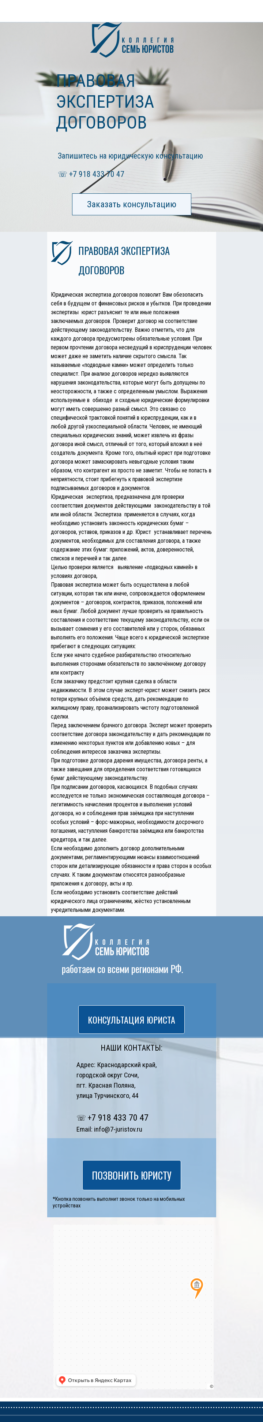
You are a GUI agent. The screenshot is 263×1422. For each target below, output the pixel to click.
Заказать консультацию (131, 204)
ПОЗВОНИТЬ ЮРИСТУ (86, 10)
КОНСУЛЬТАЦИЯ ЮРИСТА (131, 1019)
